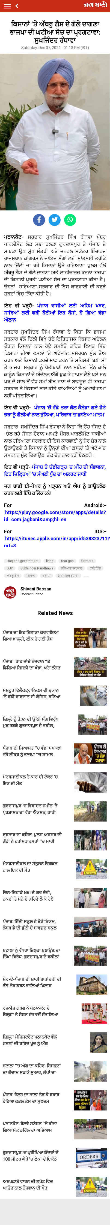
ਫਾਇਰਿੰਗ (95, 568)
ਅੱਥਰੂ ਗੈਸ (13, 576)
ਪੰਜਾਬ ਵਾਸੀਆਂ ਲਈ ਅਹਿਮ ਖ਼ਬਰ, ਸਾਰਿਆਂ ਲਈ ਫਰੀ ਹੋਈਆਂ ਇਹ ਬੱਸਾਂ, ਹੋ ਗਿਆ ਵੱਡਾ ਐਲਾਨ (55, 313)
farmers (87, 561)
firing (49, 561)
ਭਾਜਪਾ (46, 576)
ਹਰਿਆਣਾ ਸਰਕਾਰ (71, 568)
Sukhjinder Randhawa (36, 568)
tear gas (67, 561)
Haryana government (22, 561)
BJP (10, 568)
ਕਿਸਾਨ (30, 576)
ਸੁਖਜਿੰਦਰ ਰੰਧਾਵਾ (68, 576)
